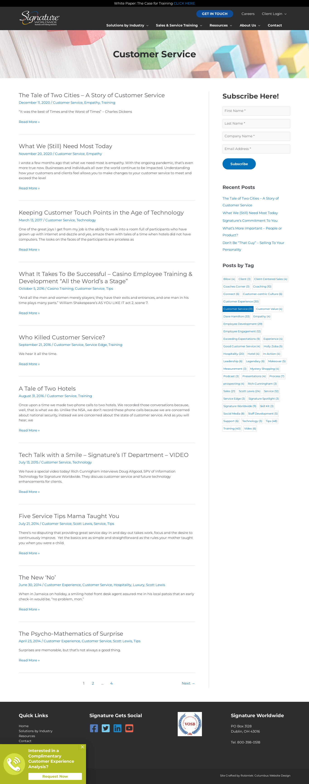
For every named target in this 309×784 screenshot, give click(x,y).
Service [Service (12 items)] (271, 391)
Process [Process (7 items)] (276, 376)
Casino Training (60, 288)
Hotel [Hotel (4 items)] (253, 354)
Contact (25, 740)
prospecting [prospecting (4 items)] (233, 384)
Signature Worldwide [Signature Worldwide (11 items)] (239, 406)
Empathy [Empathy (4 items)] (261, 316)
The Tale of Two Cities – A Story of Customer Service (94, 95)
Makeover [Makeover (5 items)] (277, 361)
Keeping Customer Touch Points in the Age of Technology (105, 212)
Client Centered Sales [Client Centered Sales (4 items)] (270, 279)
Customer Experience (62, 583)
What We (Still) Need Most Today (67, 146)
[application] (285, 14)
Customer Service (68, 102)
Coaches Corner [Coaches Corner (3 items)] (236, 287)
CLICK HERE (184, 3)
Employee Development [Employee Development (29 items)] (242, 324)
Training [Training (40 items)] (232, 429)
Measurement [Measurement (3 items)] (235, 369)
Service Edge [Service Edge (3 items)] (234, 399)
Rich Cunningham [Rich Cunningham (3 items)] (262, 384)
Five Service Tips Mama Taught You (71, 515)
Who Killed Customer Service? (63, 336)
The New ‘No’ (38, 576)
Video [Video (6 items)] (250, 429)
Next (188, 682)
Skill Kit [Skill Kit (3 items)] (267, 406)
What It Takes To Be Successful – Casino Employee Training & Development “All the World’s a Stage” (106, 277)
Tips (109, 288)
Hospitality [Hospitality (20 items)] (233, 354)
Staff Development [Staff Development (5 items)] (263, 414)
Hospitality (122, 583)
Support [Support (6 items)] (231, 421)
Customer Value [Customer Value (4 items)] (269, 309)
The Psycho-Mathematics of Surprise (73, 632)
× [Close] (82, 747)
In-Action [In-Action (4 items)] (271, 354)
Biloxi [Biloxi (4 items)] (229, 279)
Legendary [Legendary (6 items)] (255, 361)
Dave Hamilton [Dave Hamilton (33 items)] (236, 316)
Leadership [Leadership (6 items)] (232, 361)
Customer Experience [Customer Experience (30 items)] (241, 302)
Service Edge (96, 344)
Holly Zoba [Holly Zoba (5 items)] (273, 346)
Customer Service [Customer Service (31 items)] (238, 309)
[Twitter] (105, 726)
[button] (216, 14)
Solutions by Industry (36, 730)
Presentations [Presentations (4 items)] (254, 376)
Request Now (55, 776)
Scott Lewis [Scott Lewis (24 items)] (249, 391)
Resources (27, 735)
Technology (86, 219)
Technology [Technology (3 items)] (252, 421)
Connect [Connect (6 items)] (231, 294)
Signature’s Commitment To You (250, 221)
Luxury (138, 583)
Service (100, 522)
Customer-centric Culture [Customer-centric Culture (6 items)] (262, 294)
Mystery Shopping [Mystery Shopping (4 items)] (264, 369)
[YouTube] (129, 726)
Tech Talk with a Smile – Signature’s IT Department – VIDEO (107, 454)
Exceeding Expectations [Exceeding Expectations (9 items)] (241, 339)
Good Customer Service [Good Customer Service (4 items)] (241, 346)
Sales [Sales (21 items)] (229, 391)
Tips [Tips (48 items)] (271, 421)
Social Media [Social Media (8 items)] (233, 414)
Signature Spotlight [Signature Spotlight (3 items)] (264, 399)
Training (108, 102)
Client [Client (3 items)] (245, 279)
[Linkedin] (117, 726)
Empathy (92, 102)
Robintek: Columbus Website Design (265, 775)
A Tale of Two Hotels (48, 387)
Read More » (29, 122)
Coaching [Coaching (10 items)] (262, 287)
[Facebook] (93, 726)
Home (24, 724)
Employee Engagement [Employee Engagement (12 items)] (242, 331)
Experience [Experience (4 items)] (273, 339)
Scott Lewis (82, 522)
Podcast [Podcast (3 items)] (231, 376)
